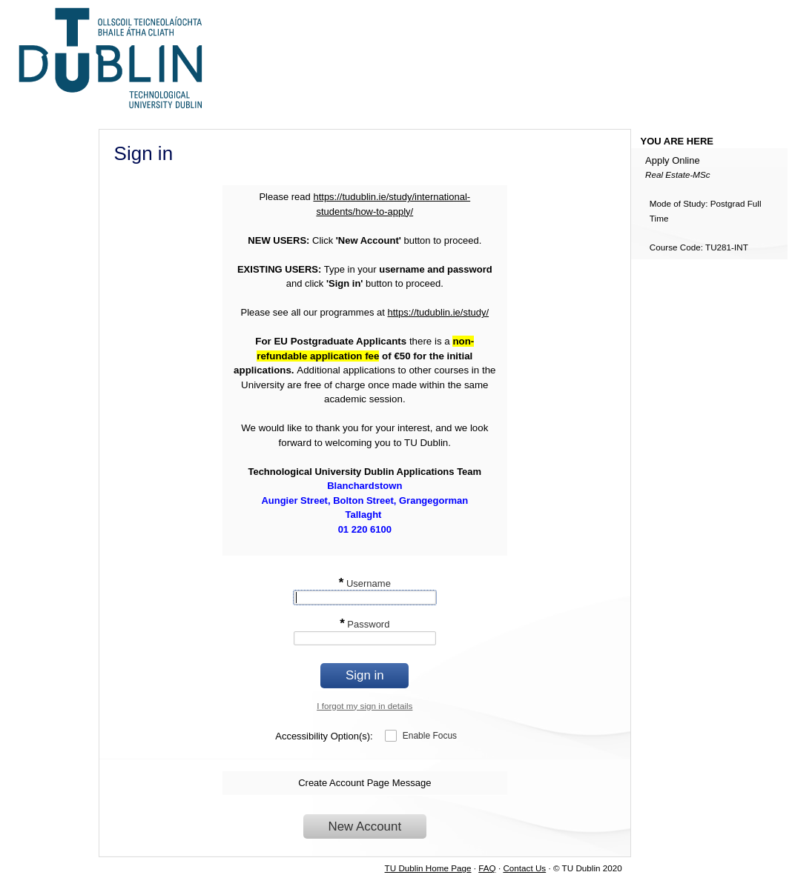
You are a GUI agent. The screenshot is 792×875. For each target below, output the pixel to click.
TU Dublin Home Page (428, 868)
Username (365, 583)
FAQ (486, 868)
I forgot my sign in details (364, 706)
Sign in (365, 675)
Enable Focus (430, 736)
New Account (365, 826)
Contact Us (524, 868)
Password (364, 624)
